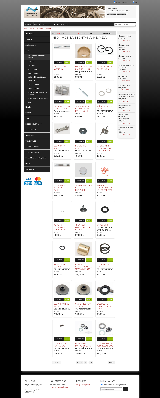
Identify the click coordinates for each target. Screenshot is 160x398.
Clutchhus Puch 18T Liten (62, 305)
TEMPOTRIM (30, 141)
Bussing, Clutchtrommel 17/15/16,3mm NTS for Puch (83, 268)
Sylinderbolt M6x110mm (61, 68)
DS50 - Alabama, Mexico (37, 77)
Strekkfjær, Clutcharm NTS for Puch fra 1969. (104, 149)
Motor (31, 62)
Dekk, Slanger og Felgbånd (35, 158)
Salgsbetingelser (83, 385)
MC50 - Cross (33, 81)
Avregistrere (120, 385)
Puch (25, 29)
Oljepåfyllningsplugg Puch (62, 107)
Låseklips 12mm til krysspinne (104, 68)
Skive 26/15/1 (102, 225)
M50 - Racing (33, 69)
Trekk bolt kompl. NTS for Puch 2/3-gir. (82, 227)
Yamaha (28, 118)
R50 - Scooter (33, 73)
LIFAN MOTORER (32, 152)
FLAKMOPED (30, 130)
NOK (137, 2)
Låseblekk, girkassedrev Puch (104, 306)
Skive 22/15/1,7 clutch (60, 265)
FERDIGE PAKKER (32, 147)
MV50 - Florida (33, 88)
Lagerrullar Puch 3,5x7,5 (60, 344)
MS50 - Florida (33, 85)
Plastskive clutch (80, 147)
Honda (27, 107)
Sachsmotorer (30, 45)
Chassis (32, 65)
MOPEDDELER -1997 (33, 124)
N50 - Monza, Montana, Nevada (40, 29)
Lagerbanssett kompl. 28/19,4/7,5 (83, 344)
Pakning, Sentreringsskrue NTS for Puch (105, 187)
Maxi (29, 102)
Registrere (107, 385)
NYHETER (29, 34)
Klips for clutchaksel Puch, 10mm (60, 227)
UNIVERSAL (30, 135)
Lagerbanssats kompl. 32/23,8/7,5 (105, 344)
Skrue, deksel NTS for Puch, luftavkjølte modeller (82, 110)
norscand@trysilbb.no (59, 387)
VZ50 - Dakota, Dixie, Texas (38, 98)
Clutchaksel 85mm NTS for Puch (60, 187)
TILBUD (28, 39)
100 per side (107, 33)
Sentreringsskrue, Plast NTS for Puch (83, 187)
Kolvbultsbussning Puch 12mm (83, 68)
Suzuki (28, 113)
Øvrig (27, 163)
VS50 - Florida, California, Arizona (37, 94)
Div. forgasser (30, 169)
